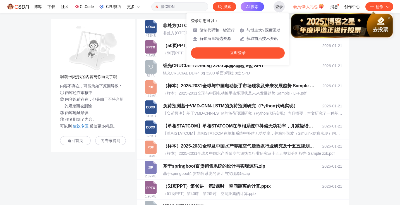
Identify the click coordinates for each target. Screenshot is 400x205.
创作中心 (352, 6)
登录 (279, 6)
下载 (51, 6)
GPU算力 (110, 6)
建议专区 (81, 126)
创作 (379, 6)
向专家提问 (110, 141)
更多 (133, 6)
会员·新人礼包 (308, 6)
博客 (38, 6)
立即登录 (238, 53)
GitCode (84, 6)
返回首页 (75, 141)
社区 (65, 6)
